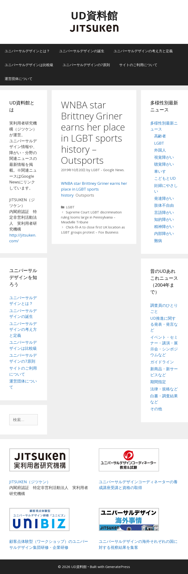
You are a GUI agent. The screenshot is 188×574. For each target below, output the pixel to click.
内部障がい (164, 233)
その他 (156, 408)
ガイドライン (162, 361)
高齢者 (160, 136)
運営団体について (18, 78)
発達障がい (164, 198)
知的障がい (164, 219)
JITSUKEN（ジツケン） (30, 481)
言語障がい (164, 212)
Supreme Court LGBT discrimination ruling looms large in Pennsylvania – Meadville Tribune (91, 217)
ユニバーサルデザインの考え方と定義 (143, 51)
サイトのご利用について (138, 64)
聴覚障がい (164, 164)
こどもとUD (165, 178)
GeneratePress (117, 566)
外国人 (160, 150)
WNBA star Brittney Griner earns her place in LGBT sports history (94, 189)
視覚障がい (164, 157)
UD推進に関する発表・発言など (164, 324)
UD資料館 (94, 15)
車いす (160, 171)
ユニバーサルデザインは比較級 (29, 64)
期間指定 (158, 381)
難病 (158, 240)
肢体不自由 (164, 205)
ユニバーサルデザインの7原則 (86, 64)
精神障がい (164, 226)
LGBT (70, 207)
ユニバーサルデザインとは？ (27, 51)
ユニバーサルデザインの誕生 (81, 51)
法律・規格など (164, 389)
